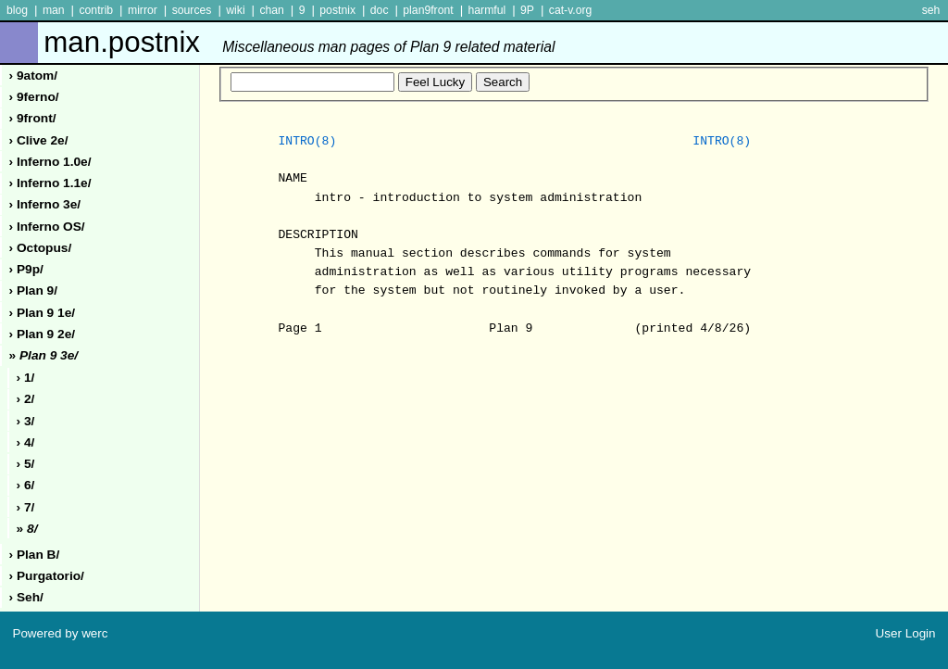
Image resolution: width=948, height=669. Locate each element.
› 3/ (26, 421)
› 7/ (26, 507)
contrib (96, 10)
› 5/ (26, 464)
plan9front (428, 10)
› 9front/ (32, 118)
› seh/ (26, 597)
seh (931, 10)
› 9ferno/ (34, 97)
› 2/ (26, 399)
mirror (142, 10)
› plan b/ (34, 555)
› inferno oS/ (47, 227)
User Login (906, 633)
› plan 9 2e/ (42, 334)
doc (379, 10)
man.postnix (299, 42)
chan (271, 10)
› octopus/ (40, 248)
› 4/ (26, 442)
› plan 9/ (33, 290)
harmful (486, 10)
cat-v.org (570, 10)
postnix (337, 10)
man (54, 10)
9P (527, 10)
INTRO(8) (307, 141)
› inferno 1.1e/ (50, 183)
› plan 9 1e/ (42, 313)
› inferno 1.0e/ (50, 162)
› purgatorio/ (46, 576)
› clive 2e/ (39, 140)
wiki (235, 10)
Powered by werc (59, 633)
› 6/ (26, 485)
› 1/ (26, 378)
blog (17, 10)
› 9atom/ (33, 75)
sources (192, 10)
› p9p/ (26, 269)
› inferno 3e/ (45, 204)
